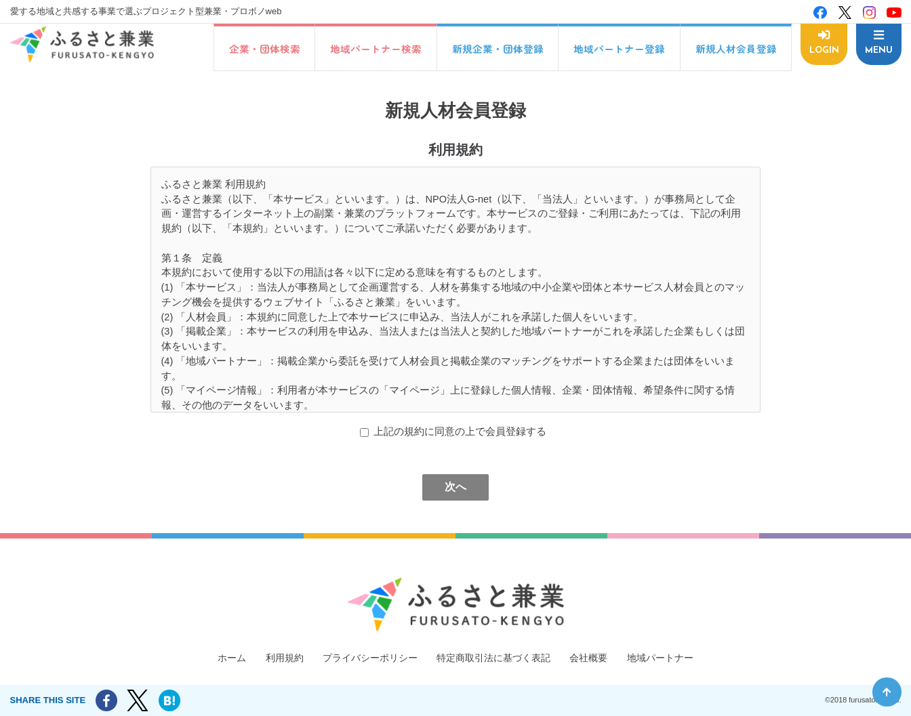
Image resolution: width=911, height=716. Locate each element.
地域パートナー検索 (372, 48)
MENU (878, 49)
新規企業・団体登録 (494, 48)
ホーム (218, 657)
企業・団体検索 (261, 48)
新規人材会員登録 (732, 48)
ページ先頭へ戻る (887, 692)
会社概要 (597, 657)
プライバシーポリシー (365, 657)
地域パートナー (672, 657)
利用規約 (274, 657)
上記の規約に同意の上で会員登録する (459, 431)
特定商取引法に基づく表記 (496, 657)
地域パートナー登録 (616, 48)
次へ (455, 486)
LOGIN (822, 49)
